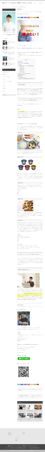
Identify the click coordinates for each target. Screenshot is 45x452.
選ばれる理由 (9, 433)
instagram (23, 432)
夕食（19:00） (22, 72)
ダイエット (19, 9)
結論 (20, 64)
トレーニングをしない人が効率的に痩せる (23, 63)
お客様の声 (4, 74)
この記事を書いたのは (22, 77)
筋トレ (3, 90)
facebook (23, 433)
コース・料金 (9, 434)
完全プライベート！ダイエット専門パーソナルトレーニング (22, 446)
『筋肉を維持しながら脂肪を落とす (26, 48)
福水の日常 (4, 88)
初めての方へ (9, 432)
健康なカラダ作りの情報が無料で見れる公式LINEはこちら (27, 78)
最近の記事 (5, 38)
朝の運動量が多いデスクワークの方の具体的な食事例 (26, 65)
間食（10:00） (22, 68)
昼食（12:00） (22, 69)
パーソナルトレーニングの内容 (7, 81)
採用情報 (16, 440)
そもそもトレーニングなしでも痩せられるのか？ (24, 73)
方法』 (32, 48)
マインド (4, 83)
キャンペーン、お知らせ (6, 76)
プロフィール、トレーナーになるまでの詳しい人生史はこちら (9, 34)
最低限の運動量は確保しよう (22, 74)
